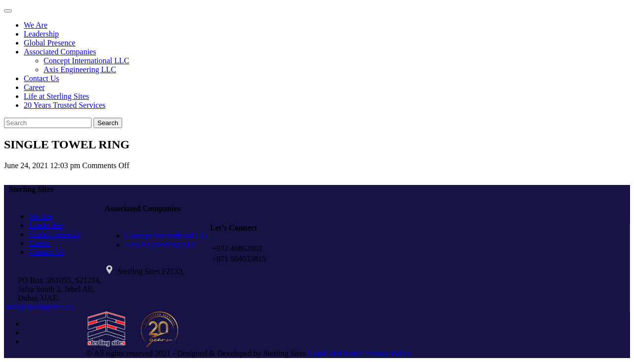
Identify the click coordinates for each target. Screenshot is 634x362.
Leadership (41, 34)
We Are (35, 25)
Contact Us (41, 78)
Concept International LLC (86, 60)
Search (107, 123)
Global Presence (49, 43)
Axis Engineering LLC (80, 69)
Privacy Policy (387, 353)
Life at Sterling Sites (56, 96)
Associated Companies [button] (60, 51)
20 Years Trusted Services (64, 105)
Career (34, 87)
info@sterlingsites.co (38, 307)
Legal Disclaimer (335, 353)
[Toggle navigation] (8, 10)
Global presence (54, 234)
